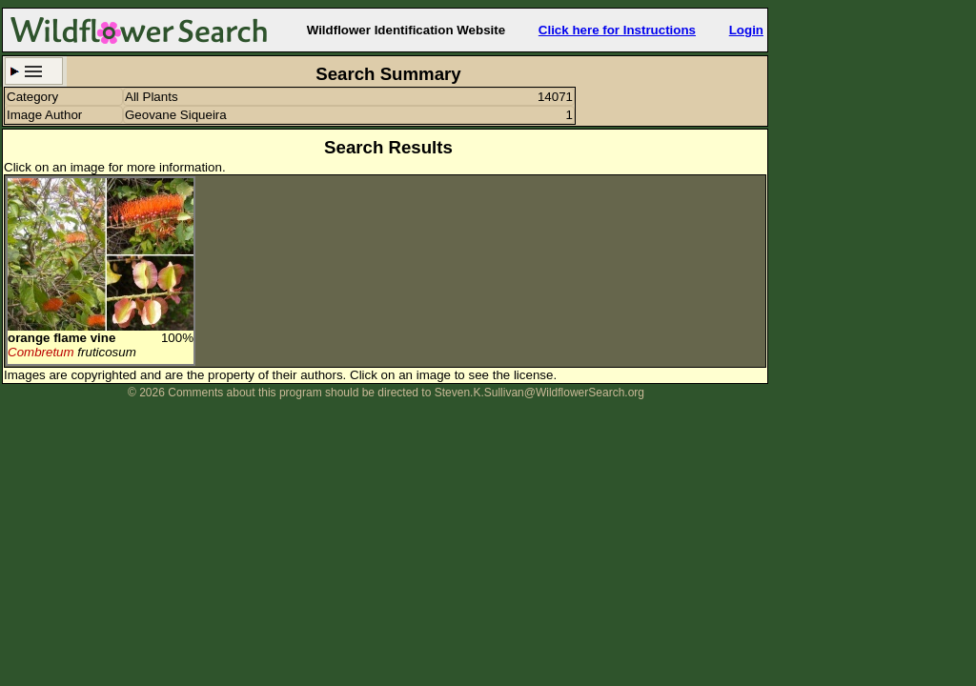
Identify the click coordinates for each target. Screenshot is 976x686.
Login (746, 30)
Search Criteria (34, 71)
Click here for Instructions (617, 30)
